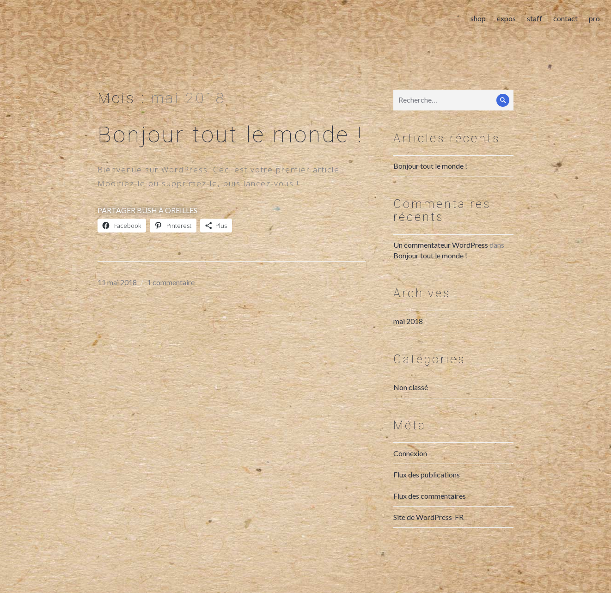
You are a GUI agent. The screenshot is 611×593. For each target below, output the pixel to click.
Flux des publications (426, 484)
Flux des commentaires (429, 505)
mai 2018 (408, 330)
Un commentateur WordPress (440, 254)
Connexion (410, 463)
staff (531, 21)
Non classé (410, 396)
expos (503, 21)
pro (591, 21)
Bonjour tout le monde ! (230, 144)
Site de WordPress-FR (428, 526)
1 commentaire (171, 291)
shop (475, 21)
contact (562, 21)
